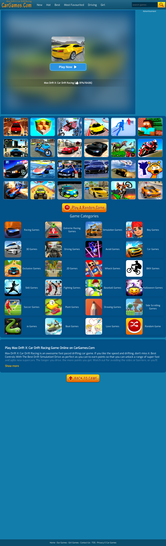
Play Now (68, 67)
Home (52, 542)
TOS (93, 542)
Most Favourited (74, 5)
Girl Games (74, 542)
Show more (12, 366)
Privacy (100, 542)
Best (57, 5)
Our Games (62, 542)
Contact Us (85, 542)
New (39, 5)
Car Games (111, 542)
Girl (103, 5)
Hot (48, 5)
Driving (92, 5)
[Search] (144, 4)
